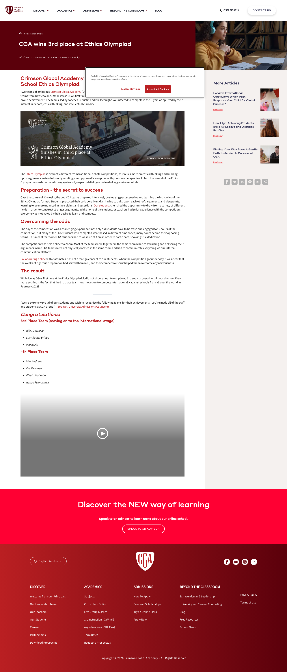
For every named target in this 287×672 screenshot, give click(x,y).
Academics (64, 10)
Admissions (91, 10)
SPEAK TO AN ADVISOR (143, 528)
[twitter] (234, 182)
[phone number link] (229, 10)
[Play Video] (102, 433)
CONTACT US (262, 10)
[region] (144, 82)
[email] (257, 182)
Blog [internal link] (158, 10)
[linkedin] (242, 182)
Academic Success (59, 57)
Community (74, 57)
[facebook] (227, 182)
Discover (39, 10)
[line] (250, 182)
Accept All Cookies (158, 89)
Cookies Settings (130, 89)
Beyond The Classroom (127, 10)
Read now (218, 109)
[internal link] (262, 10)
